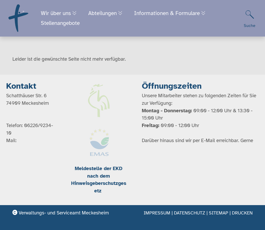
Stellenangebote (60, 23)
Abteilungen (105, 13)
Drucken (242, 213)
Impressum (157, 213)
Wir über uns (57, 13)
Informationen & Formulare (170, 13)
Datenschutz (189, 213)
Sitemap (218, 213)
